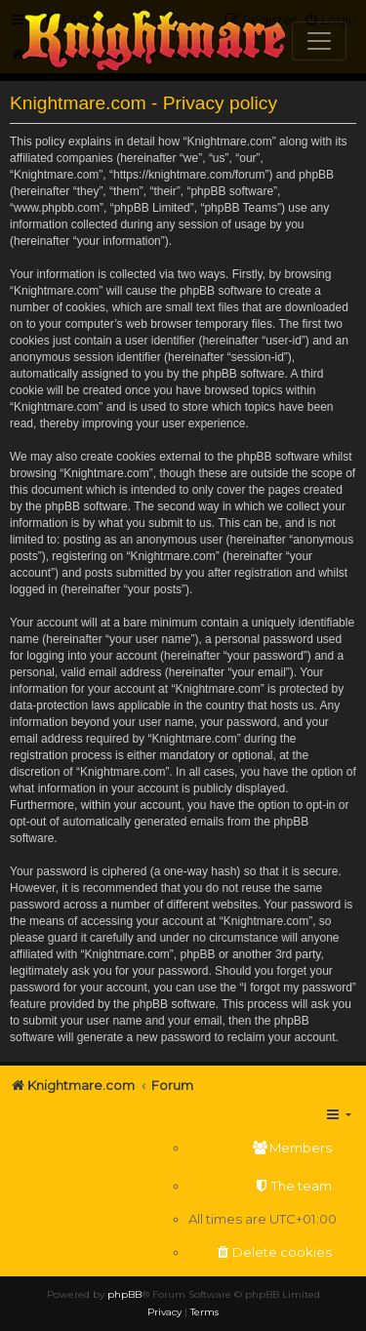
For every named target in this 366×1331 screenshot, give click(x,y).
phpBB (124, 1294)
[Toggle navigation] (319, 40)
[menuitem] (262, 1148)
